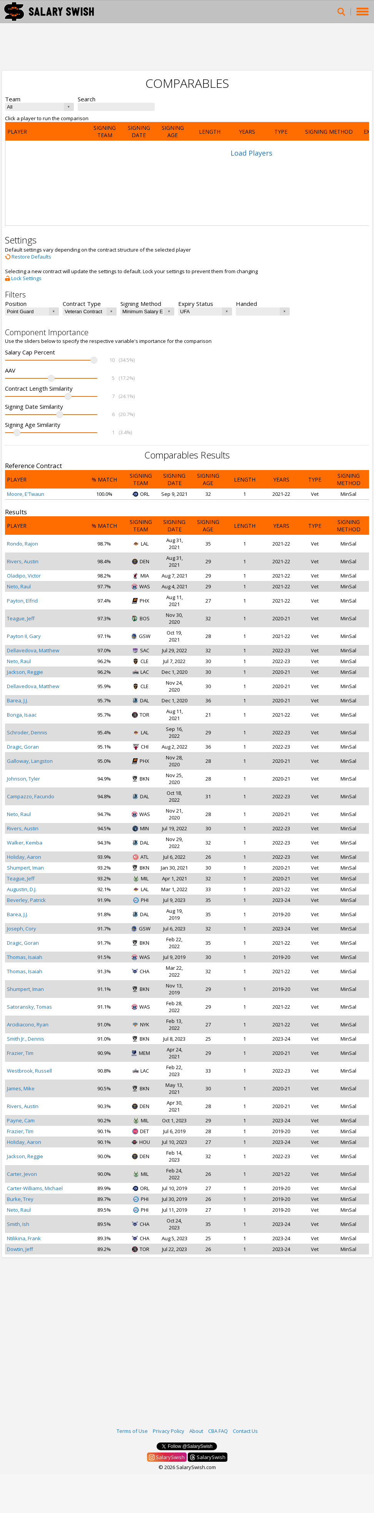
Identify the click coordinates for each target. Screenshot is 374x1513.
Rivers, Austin (22, 561)
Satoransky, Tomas (29, 1006)
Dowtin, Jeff (20, 1249)
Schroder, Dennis (27, 732)
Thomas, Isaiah (24, 957)
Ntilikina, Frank (24, 1238)
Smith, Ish (18, 1224)
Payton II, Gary (24, 636)
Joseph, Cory (21, 928)
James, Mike (21, 1088)
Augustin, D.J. (22, 889)
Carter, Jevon (22, 1173)
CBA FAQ (218, 1430)
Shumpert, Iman (25, 867)
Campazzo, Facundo (30, 796)
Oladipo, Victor (24, 575)
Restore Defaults (28, 256)
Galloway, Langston (30, 760)
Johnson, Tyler (23, 778)
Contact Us (245, 1430)
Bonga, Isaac (22, 714)
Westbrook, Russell (29, 1070)
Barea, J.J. (17, 700)
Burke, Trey (20, 1199)
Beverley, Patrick (26, 900)
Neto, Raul (19, 586)
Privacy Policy (168, 1430)
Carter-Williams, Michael (35, 1188)
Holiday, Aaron (24, 856)
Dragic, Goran (23, 746)
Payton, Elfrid (22, 600)
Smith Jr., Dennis (25, 1038)
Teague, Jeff (21, 618)
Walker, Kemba (24, 842)
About (196, 1430)
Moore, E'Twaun (25, 493)
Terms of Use (132, 1430)
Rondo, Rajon (22, 543)
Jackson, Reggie (25, 671)
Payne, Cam (21, 1120)
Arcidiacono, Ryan (27, 1024)
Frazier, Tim (20, 1053)
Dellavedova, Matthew (33, 650)
